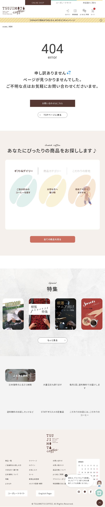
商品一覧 (8, 461)
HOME (5, 26)
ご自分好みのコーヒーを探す (23, 198)
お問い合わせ (58, 461)
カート (31, 474)
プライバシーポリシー (60, 479)
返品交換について (59, 470)
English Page (45, 493)
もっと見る (52, 344)
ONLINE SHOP (38, 2)
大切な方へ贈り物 (52, 198)
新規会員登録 (34, 479)
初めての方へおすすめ (82, 198)
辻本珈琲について (11, 474)
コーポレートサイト (64, 2)
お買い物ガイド (58, 465)
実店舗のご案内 (89, 2)
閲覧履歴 (75, 14)
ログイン (67, 14)
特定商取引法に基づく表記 (62, 484)
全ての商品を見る (52, 242)
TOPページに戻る (52, 116)
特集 (7, 479)
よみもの (8, 484)
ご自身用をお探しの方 (13, 465)
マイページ (33, 461)
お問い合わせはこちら (52, 104)
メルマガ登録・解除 (36, 484)
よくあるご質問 (84, 14)
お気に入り (33, 470)
